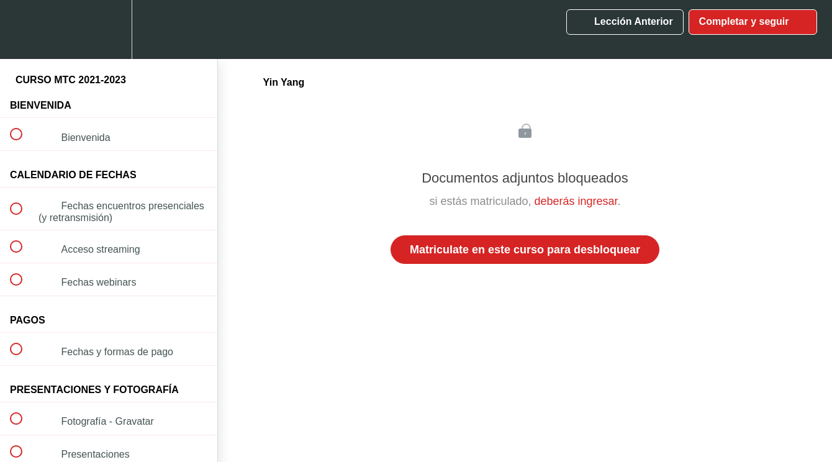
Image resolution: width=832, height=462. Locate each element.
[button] (23, 29)
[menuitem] (109, 29)
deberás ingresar (575, 201)
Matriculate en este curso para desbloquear (525, 249)
